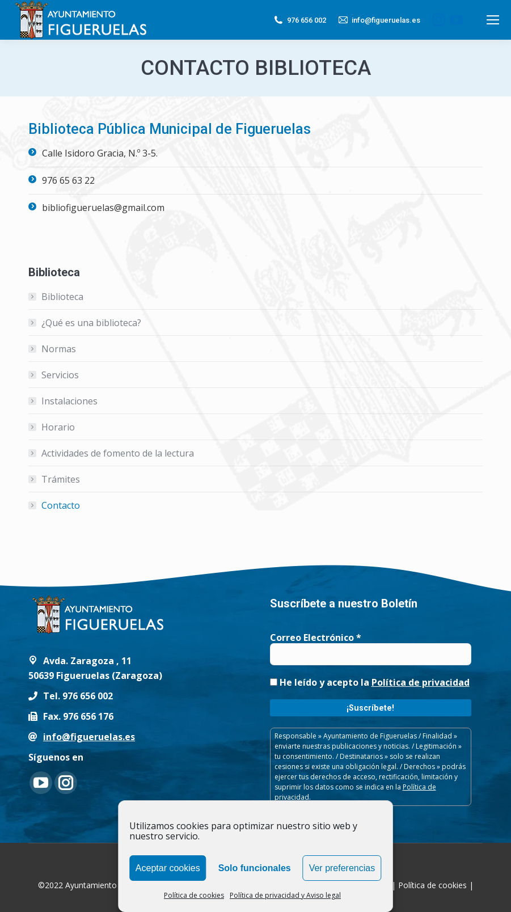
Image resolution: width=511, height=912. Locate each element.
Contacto (60, 505)
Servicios (60, 375)
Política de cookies (194, 895)
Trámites (60, 479)
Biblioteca (62, 296)
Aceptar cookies (168, 868)
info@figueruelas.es (378, 19)
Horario (58, 427)
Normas (58, 349)
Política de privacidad (420, 682)
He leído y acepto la (370, 682)
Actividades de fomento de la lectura (117, 453)
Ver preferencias (342, 868)
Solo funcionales (254, 868)
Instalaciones (69, 401)
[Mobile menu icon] (493, 20)
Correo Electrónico (315, 637)
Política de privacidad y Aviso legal (285, 895)
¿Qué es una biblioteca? (91, 322)
